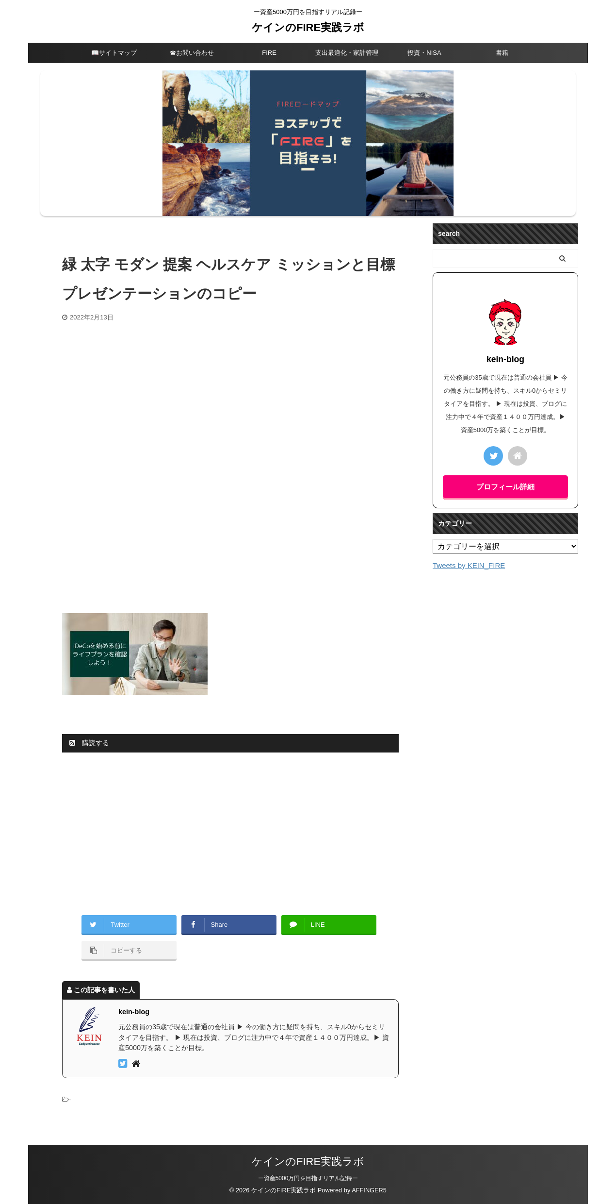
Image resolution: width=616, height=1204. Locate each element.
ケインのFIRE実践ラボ (308, 27)
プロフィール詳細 (505, 487)
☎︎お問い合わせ (192, 52)
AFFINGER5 (369, 1190)
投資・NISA (424, 52)
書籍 (502, 52)
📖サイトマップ (114, 52)
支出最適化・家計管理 (346, 52)
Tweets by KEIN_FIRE (469, 565)
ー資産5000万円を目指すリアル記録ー (308, 1178)
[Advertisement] (230, 395)
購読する (89, 743)
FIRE (269, 52)
